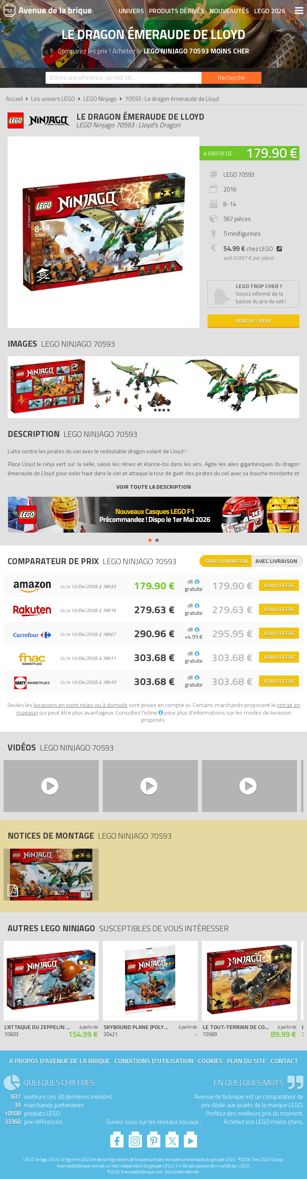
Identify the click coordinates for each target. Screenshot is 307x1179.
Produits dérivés (176, 11)
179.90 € (271, 152)
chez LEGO (254, 248)
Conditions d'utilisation (153, 1061)
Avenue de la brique (48, 10)
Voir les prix (253, 320)
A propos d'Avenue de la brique (59, 1061)
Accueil (14, 98)
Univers (131, 11)
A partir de (217, 154)
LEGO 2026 (269, 11)
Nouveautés (229, 11)
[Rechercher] (231, 78)
